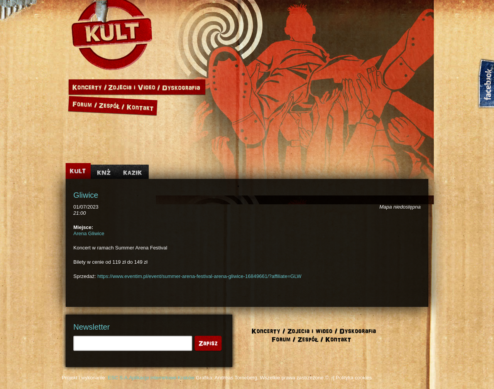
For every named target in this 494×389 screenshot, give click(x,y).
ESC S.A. (118, 378)
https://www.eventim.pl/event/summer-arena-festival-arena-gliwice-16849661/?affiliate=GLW (199, 276)
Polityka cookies (354, 378)
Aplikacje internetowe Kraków (162, 378)
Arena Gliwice (88, 233)
